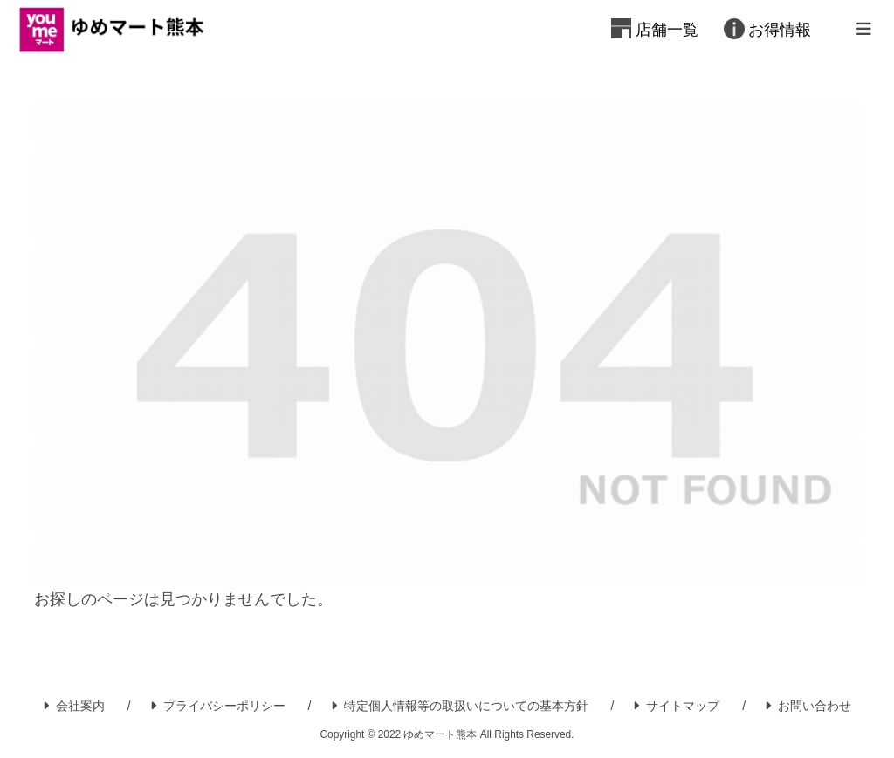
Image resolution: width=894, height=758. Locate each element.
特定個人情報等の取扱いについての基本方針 (459, 706)
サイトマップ (676, 706)
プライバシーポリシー (217, 706)
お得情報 (779, 29)
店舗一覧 (667, 29)
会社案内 (74, 706)
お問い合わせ (808, 706)
